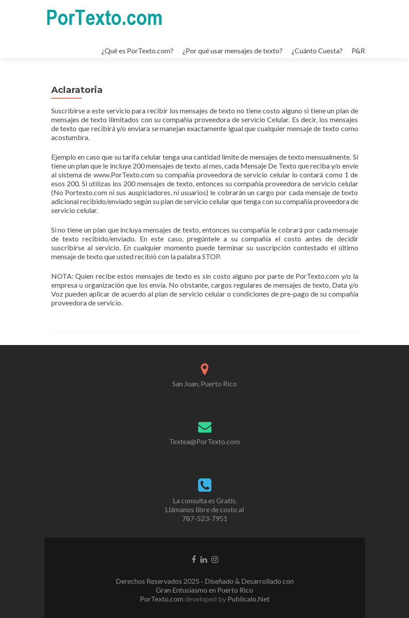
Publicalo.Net (248, 598)
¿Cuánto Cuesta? (317, 50)
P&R (358, 50)
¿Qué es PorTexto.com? (137, 50)
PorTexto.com (162, 598)
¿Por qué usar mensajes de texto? (232, 50)
